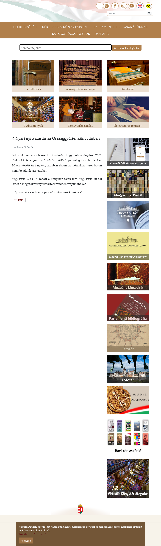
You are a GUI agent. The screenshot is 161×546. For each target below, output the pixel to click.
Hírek (18, 200)
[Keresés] (149, 13)
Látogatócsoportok (71, 33)
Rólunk (102, 33)
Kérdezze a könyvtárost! (65, 27)
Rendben (26, 540)
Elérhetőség (25, 27)
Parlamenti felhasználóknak (121, 27)
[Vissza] (13, 138)
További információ (33, 534)
